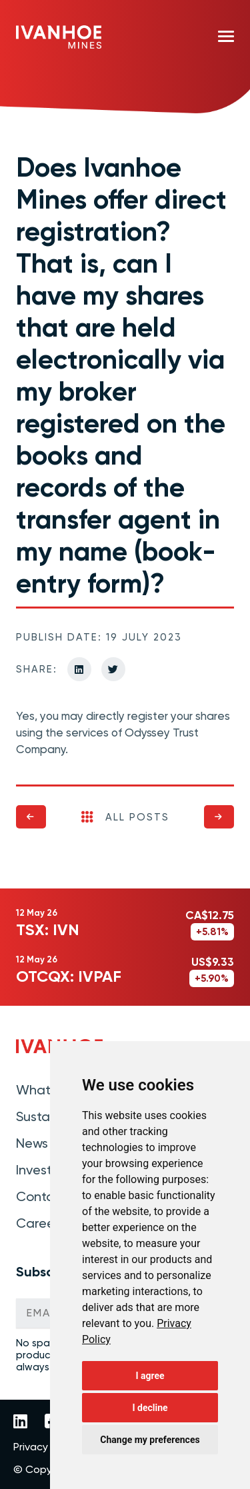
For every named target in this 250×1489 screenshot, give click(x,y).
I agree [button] (149, 1375)
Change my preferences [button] (149, 1439)
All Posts (125, 817)
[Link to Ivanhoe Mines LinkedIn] (20, 1422)
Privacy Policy (45, 1447)
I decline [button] (149, 1407)
